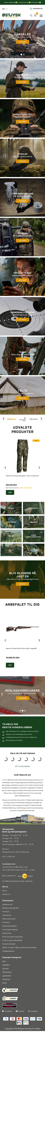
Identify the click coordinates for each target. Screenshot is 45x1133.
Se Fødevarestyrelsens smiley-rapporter (17, 892)
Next (43, 39)
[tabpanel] (22, 39)
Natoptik (5, 980)
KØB (10, 492)
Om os (4, 902)
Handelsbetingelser (9, 937)
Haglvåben (6, 976)
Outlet (4, 994)
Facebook (7, 1033)
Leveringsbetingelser (10, 941)
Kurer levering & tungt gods (12, 948)
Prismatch (6, 934)
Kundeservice (36, 9)
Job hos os (6, 906)
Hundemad (6, 991)
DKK (3, 9)
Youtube (20, 1033)
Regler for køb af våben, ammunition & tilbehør (19, 959)
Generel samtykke (9, 955)
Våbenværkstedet (8, 930)
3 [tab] (25, 711)
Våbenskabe (6, 983)
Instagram (33, 1033)
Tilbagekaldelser (8, 962)
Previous (2, 39)
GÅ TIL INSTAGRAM (22, 778)
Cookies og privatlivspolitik (12, 952)
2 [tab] (24, 54)
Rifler (4, 973)
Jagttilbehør (6, 987)
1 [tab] (21, 54)
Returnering (6, 944)
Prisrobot (5, 923)
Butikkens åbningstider (10, 919)
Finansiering (6, 926)
